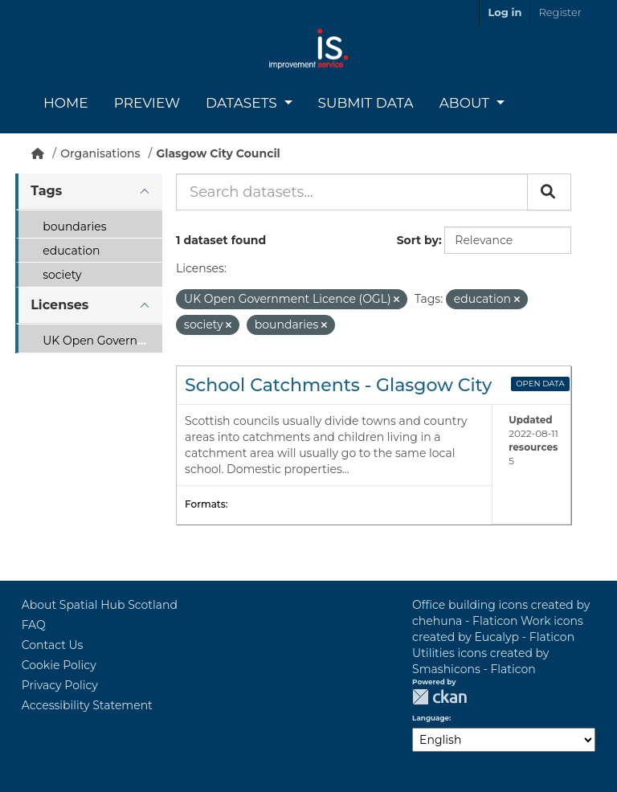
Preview (147, 103)
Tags (46, 190)
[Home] (37, 153)
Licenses (59, 304)
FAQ (34, 625)
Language (430, 718)
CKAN (439, 696)
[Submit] (549, 192)
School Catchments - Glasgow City (338, 385)
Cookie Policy (59, 665)
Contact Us (53, 645)
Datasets (243, 103)
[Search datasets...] (352, 192)
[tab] (88, 192)
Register (559, 12)
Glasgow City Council (218, 153)
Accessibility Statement (87, 705)
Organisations (100, 153)
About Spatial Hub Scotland (100, 605)
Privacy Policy (60, 685)
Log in (504, 12)
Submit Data (366, 103)
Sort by (418, 240)
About (466, 103)
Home (65, 103)
